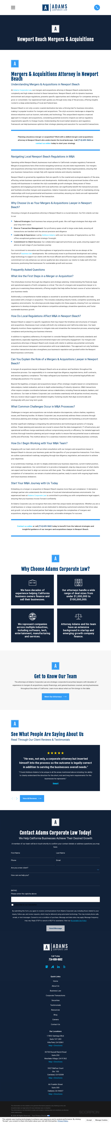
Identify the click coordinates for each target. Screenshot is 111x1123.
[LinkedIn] (58, 966)
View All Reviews (32, 798)
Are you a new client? (19, 868)
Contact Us (55, 1024)
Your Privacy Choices (41, 1116)
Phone (13, 860)
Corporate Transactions (55, 995)
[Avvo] (52, 966)
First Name (15, 853)
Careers (55, 1019)
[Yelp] (64, 966)
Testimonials (55, 1005)
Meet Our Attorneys (55, 696)
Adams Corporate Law (22, 90)
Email (58, 860)
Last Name (60, 853)
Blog (55, 1015)
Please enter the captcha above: (24, 894)
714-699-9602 (55, 959)
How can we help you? (20, 875)
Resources (55, 1010)
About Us (55, 986)
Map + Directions (55, 1045)
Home (55, 981)
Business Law (55, 991)
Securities (55, 1000)
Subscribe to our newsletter (25, 905)
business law (26, 253)
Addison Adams (48, 235)
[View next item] (17, 798)
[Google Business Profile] (46, 966)
